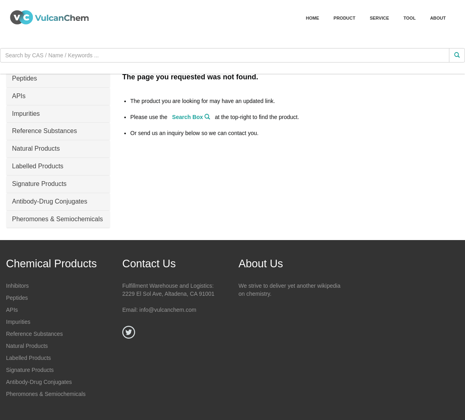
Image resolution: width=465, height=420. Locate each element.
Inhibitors (17, 286)
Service (379, 18)
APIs (12, 310)
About (438, 18)
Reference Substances (34, 334)
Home (312, 18)
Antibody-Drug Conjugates (39, 382)
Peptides (17, 298)
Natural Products (27, 346)
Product (344, 18)
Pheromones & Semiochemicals (45, 394)
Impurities (18, 322)
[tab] (58, 79)
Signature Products (30, 370)
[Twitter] (128, 332)
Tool (410, 18)
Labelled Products (28, 358)
